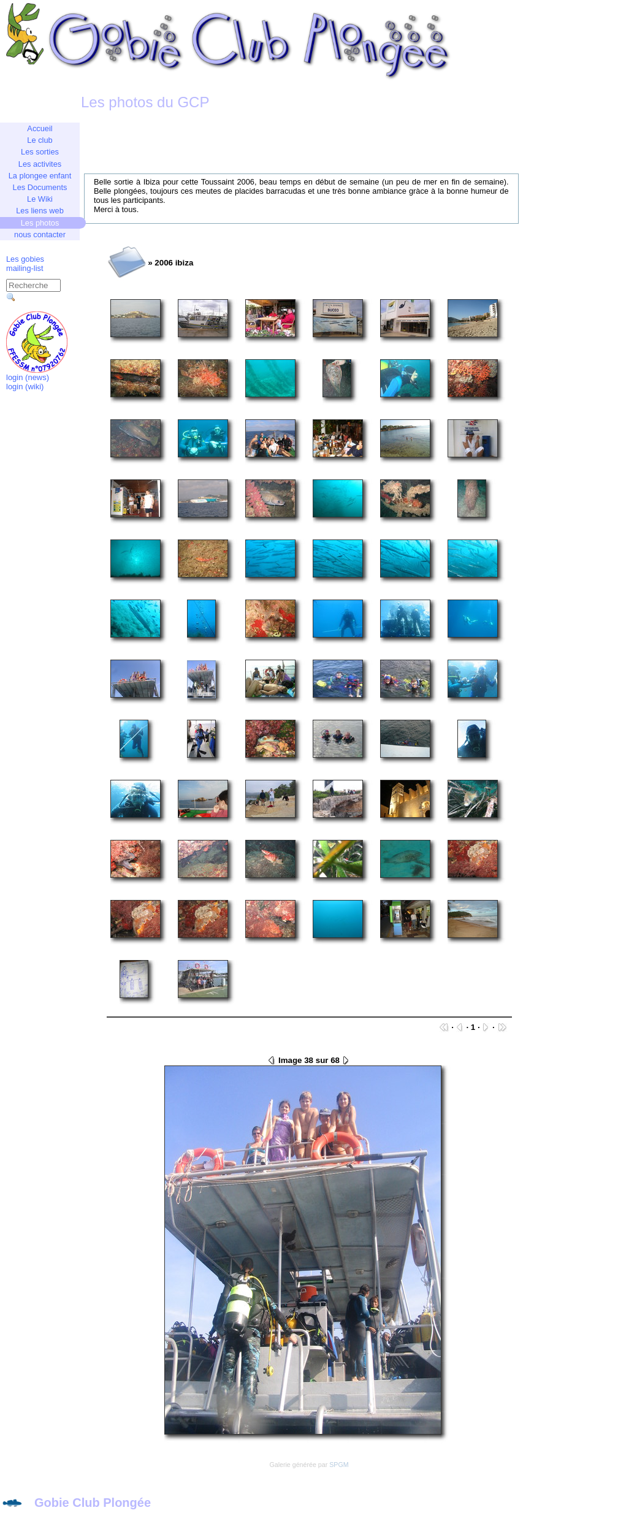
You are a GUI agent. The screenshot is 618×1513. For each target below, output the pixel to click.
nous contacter (40, 234)
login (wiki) (25, 386)
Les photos (40, 222)
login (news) (27, 377)
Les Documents (40, 187)
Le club (39, 140)
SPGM (338, 1464)
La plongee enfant (40, 175)
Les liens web (40, 210)
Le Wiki (40, 199)
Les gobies (25, 259)
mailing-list (24, 268)
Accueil (39, 128)
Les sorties (40, 151)
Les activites (39, 164)
